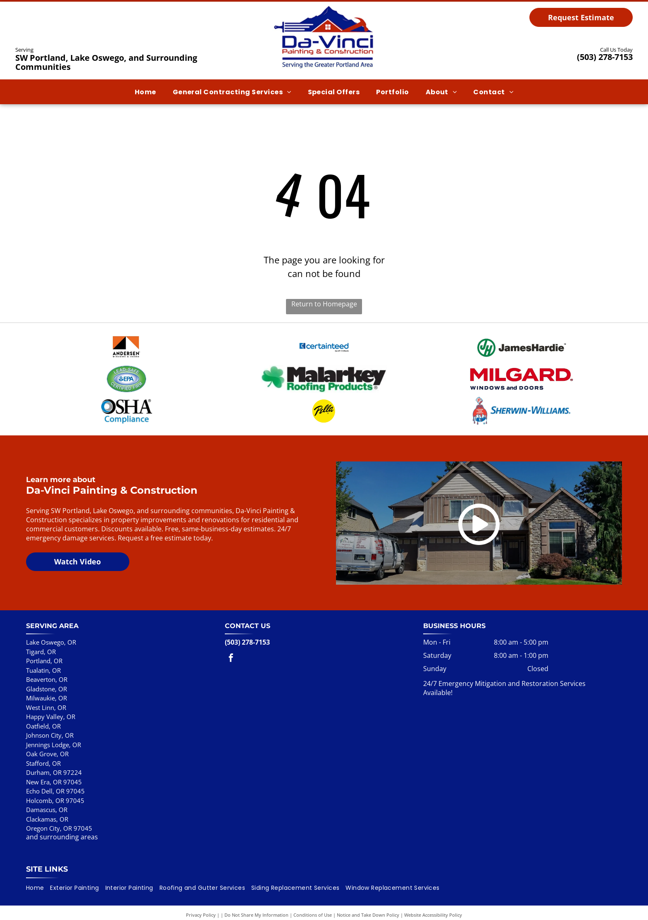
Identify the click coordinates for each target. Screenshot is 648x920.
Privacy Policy (201, 900)
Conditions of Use (312, 900)
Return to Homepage (324, 303)
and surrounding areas (62, 822)
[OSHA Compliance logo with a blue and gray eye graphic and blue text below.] (127, 398)
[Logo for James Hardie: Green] (521, 345)
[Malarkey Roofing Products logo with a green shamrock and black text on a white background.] (324, 372)
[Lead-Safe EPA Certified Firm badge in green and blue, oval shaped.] (127, 372)
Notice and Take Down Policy (368, 900)
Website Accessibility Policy (433, 900)
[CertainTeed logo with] (324, 345)
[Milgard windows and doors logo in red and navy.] (521, 372)
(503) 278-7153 (605, 56)
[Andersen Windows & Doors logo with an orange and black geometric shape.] (127, 345)
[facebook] (231, 644)
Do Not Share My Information (256, 900)
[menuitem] (145, 91)
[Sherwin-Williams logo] (521, 398)
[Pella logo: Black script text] (324, 398)
